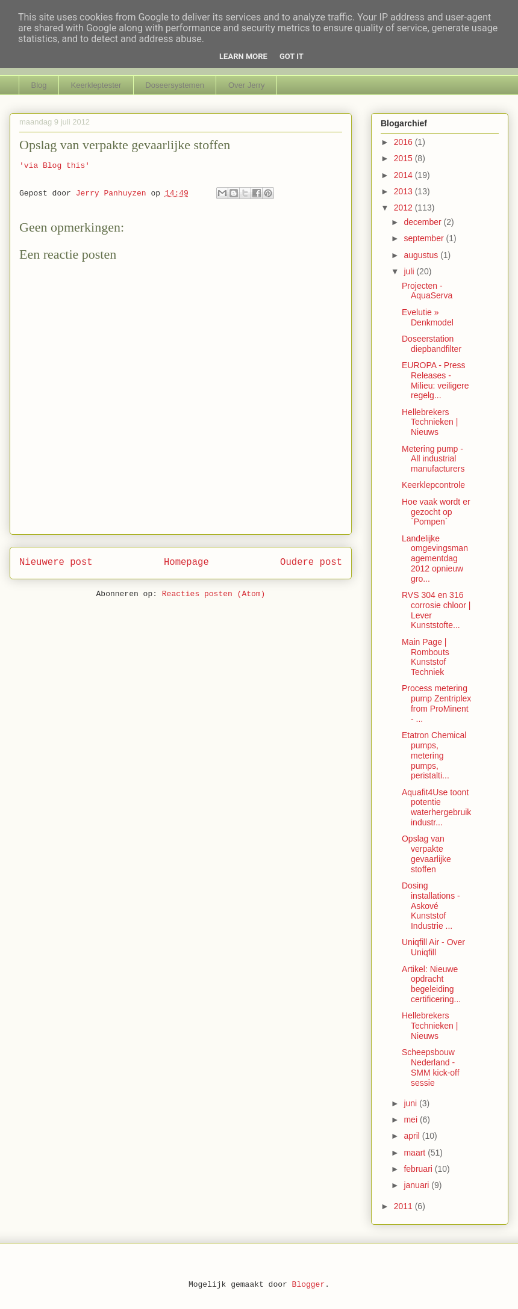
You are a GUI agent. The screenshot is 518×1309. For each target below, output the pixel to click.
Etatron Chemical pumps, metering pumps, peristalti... (434, 755)
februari (419, 1169)
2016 (404, 142)
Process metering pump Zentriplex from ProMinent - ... (436, 703)
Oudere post (311, 562)
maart (416, 1152)
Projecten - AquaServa (427, 291)
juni (411, 1103)
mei (411, 1119)
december (423, 222)
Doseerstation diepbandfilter (431, 344)
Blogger (308, 1284)
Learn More (243, 56)
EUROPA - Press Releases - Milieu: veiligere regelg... (435, 380)
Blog (39, 85)
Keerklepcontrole (433, 485)
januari (417, 1185)
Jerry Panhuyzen (113, 193)
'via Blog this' (54, 165)
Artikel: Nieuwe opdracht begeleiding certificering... (431, 984)
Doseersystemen (174, 85)
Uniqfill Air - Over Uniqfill (433, 947)
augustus (422, 255)
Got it (291, 56)
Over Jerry (246, 85)
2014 (404, 175)
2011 (404, 1206)
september (425, 238)
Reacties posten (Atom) (214, 594)
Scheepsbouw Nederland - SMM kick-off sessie (431, 1067)
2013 (404, 191)
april (413, 1136)
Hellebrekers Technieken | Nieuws (430, 422)
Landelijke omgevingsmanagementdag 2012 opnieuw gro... (435, 559)
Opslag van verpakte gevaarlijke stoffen (426, 853)
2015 (404, 158)
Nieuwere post (56, 562)
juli (410, 271)
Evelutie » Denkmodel (428, 317)
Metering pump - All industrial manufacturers (433, 459)
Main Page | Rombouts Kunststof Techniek (425, 657)
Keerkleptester (96, 85)
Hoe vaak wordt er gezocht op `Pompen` (436, 512)
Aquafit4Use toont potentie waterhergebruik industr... (436, 807)
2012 (404, 207)
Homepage (186, 562)
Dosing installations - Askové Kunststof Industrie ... (431, 906)
